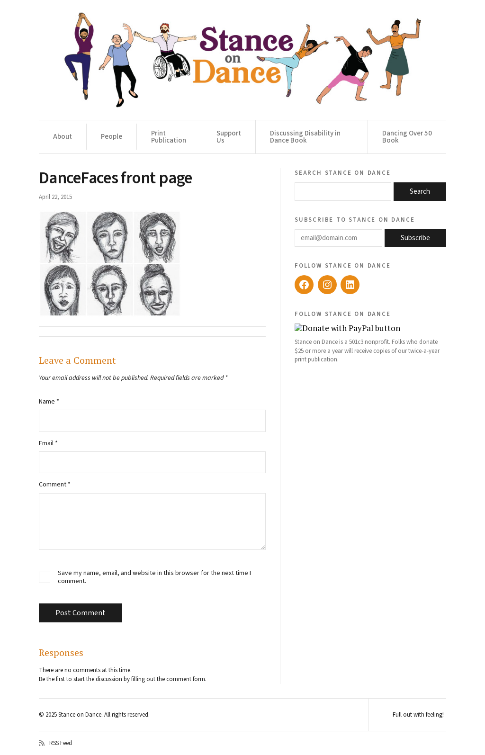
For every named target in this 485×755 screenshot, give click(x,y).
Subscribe (415, 238)
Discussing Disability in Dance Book (305, 136)
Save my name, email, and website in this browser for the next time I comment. (154, 577)
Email (48, 443)
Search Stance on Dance (343, 172)
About (62, 137)
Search (420, 192)
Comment (55, 484)
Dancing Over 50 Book (407, 136)
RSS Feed (55, 743)
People (111, 137)
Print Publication (168, 136)
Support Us (228, 136)
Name (49, 401)
